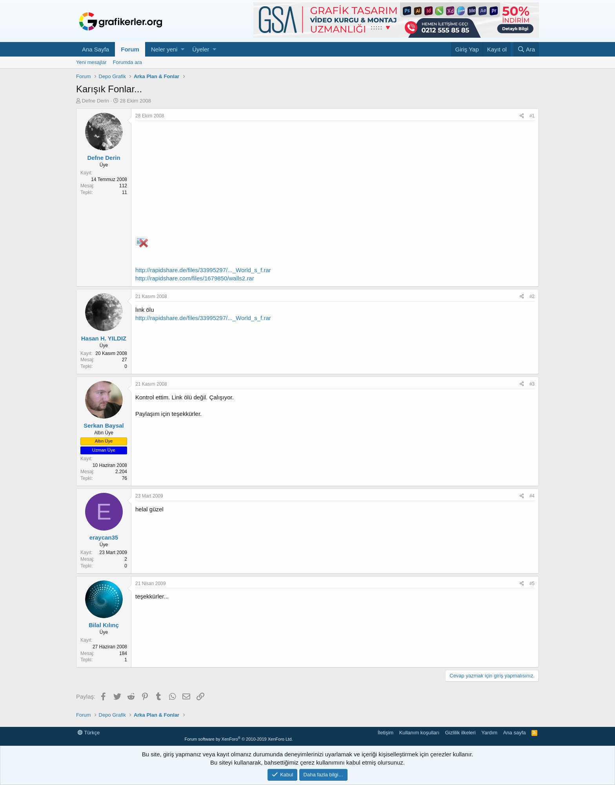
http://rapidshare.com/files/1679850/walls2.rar (194, 278)
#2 (532, 296)
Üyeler (200, 49)
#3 (532, 384)
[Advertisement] (335, 180)
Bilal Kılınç (104, 625)
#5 (532, 583)
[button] (182, 49)
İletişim (385, 733)
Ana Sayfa (95, 49)
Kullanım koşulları (419, 733)
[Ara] (526, 49)
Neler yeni (164, 49)
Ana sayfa (514, 733)
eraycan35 (103, 537)
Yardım (489, 733)
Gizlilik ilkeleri (460, 733)
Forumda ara (127, 62)
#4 (532, 496)
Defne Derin (95, 101)
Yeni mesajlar (91, 62)
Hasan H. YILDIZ (104, 338)
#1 (532, 116)
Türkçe (89, 733)
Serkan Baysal (104, 425)
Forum (130, 49)
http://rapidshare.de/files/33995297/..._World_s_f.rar (203, 270)
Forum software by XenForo (238, 739)
